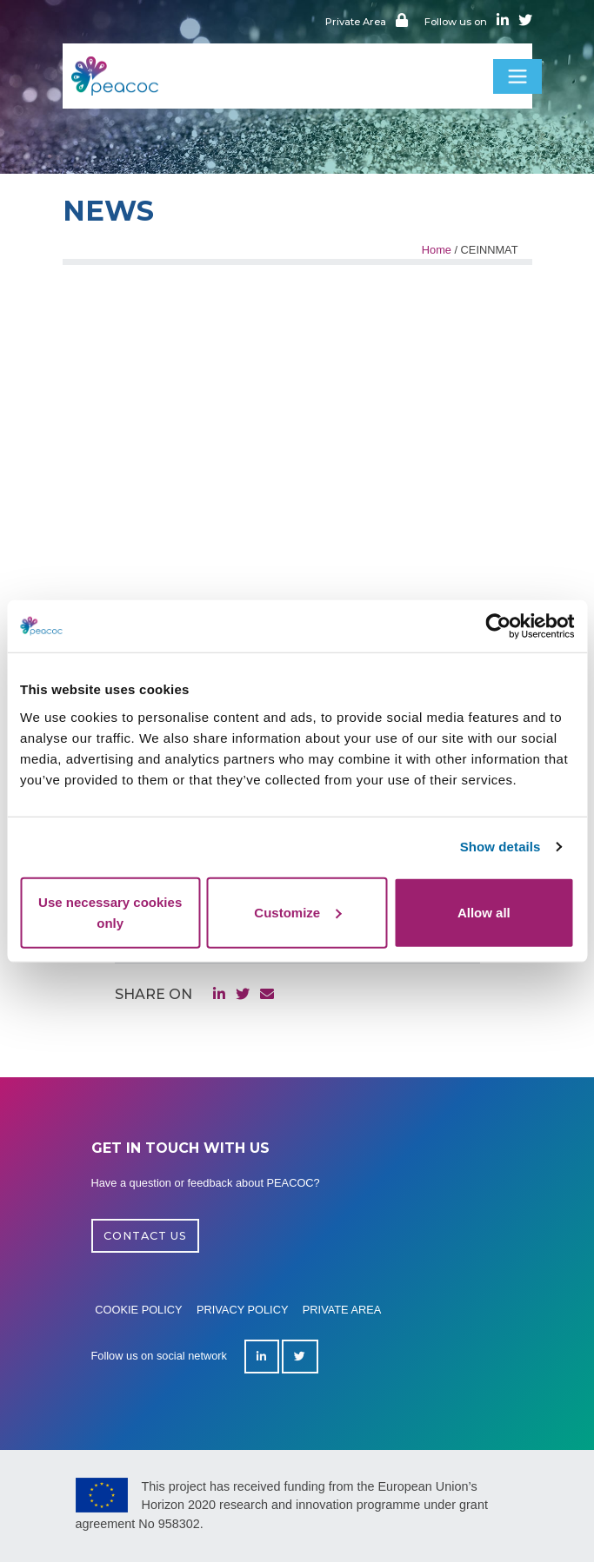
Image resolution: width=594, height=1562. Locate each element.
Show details (500, 846)
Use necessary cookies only (110, 912)
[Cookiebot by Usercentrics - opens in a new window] (498, 626)
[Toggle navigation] (517, 76)
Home (436, 249)
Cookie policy (138, 1309)
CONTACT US (145, 1235)
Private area (342, 1309)
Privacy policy (243, 1309)
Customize (297, 911)
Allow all (484, 911)
